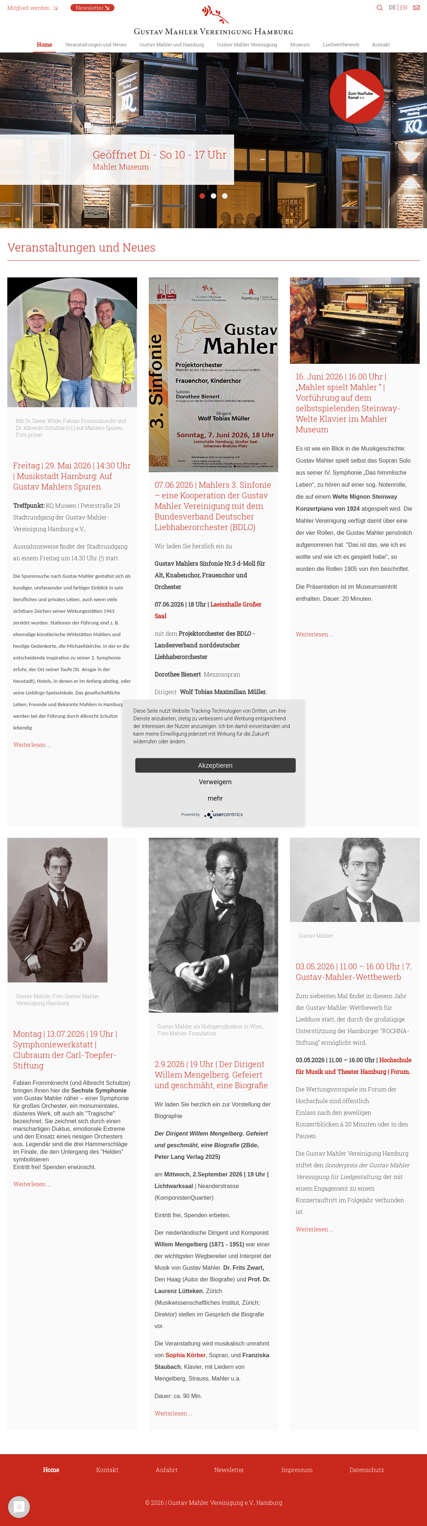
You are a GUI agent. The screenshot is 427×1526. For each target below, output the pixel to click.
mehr (215, 798)
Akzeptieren (215, 765)
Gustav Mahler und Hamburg (172, 44)
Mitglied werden (28, 7)
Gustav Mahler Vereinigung (247, 44)
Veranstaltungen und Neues (96, 44)
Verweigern (215, 782)
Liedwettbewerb (341, 44)
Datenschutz (367, 1470)
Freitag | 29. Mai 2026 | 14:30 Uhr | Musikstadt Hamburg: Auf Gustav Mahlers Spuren (72, 476)
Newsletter (90, 7)
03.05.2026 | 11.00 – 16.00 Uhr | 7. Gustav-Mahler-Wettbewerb (354, 971)
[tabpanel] (213, 134)
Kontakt (381, 44)
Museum (300, 44)
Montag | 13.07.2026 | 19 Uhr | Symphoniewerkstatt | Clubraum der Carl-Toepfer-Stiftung (65, 1049)
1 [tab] (202, 196)
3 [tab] (225, 196)
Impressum (297, 1470)
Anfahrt (167, 1470)
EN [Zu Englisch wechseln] (403, 7)
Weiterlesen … (32, 744)
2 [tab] (213, 196)
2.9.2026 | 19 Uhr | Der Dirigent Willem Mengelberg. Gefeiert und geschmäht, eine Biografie (211, 1074)
